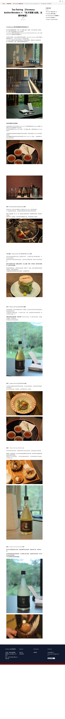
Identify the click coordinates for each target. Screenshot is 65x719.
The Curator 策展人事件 (18, 3)
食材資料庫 (21, 648)
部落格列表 (9, 3)
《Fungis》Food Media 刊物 (52, 19)
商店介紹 (21, 646)
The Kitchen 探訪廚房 (51, 17)
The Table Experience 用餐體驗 (53, 15)
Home (3, 3)
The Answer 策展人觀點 (51, 13)
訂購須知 (35, 646)
